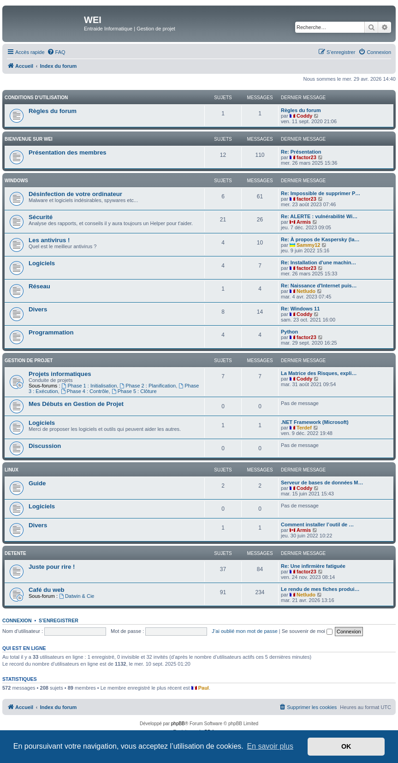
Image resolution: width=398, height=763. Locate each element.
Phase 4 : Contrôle (85, 391)
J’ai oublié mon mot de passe (244, 631)
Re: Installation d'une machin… (318, 262)
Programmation (51, 332)
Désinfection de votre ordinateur (75, 194)
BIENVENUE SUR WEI (29, 139)
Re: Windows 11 (300, 308)
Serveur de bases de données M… (322, 482)
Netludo (306, 291)
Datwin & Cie (76, 596)
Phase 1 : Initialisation (89, 385)
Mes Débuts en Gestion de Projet (76, 403)
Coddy (304, 116)
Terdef (304, 427)
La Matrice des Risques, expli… (318, 373)
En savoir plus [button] (270, 746)
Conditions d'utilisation (36, 97)
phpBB (178, 723)
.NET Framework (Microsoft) (315, 422)
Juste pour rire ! (52, 566)
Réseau (39, 286)
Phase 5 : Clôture (134, 391)
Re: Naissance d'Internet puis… (319, 285)
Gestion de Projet (29, 360)
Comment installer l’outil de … (317, 524)
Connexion (17, 620)
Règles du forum (53, 110)
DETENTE (15, 553)
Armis (304, 222)
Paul (203, 688)
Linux (11, 469)
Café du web (47, 589)
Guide (37, 483)
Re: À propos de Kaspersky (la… (320, 239)
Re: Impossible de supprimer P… (320, 193)
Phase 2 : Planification (148, 385)
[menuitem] (56, 52)
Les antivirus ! (49, 240)
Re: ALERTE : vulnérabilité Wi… (319, 216)
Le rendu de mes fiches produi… (320, 589)
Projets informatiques (60, 373)
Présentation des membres (68, 152)
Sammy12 (308, 245)
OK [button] (346, 746)
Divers (38, 309)
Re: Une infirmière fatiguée (313, 566)
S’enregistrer (58, 620)
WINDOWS (16, 180)
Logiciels (42, 263)
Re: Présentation (301, 152)
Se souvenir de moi (307, 631)
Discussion (45, 445)
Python (289, 331)
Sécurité (41, 217)
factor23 (306, 157)
